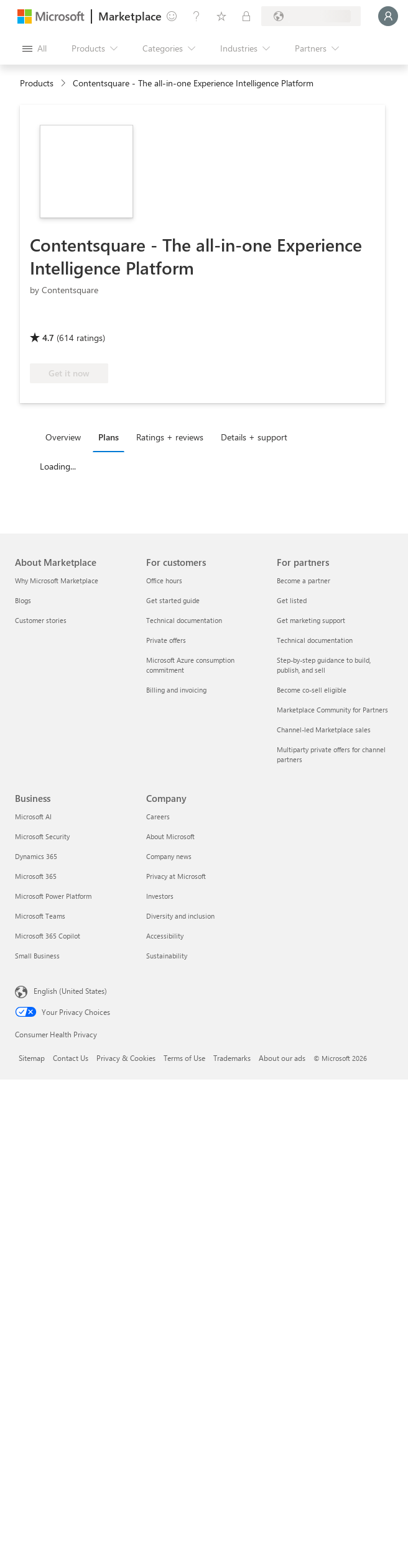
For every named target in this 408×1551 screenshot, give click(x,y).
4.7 (48, 337)
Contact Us (70, 1058)
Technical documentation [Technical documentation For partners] (315, 640)
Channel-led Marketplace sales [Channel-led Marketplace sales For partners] (324, 729)
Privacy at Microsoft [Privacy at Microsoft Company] (176, 876)
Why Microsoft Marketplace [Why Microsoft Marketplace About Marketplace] (56, 580)
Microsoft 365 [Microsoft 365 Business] (36, 876)
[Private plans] (246, 16)
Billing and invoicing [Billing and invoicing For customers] (176, 689)
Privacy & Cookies (125, 1058)
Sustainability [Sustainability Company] (166, 955)
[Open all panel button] (34, 48)
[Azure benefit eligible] (166, 320)
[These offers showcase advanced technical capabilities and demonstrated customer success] (71, 320)
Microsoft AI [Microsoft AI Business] (33, 816)
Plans (108, 437)
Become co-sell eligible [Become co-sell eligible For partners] (311, 689)
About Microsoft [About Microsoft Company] (170, 836)
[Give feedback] (172, 16)
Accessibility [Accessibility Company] (164, 935)
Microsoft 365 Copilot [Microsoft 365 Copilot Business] (47, 935)
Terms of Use (184, 1058)
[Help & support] (196, 16)
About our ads (282, 1058)
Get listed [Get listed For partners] (292, 600)
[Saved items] (221, 16)
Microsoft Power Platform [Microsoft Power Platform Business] (53, 896)
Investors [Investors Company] (160, 896)
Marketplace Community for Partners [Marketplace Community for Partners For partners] (332, 709)
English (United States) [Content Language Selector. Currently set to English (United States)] (70, 991)
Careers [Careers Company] (158, 816)
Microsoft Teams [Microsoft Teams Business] (40, 916)
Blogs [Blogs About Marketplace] (23, 600)
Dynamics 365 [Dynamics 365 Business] (36, 856)
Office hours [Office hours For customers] (164, 580)
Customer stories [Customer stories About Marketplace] (41, 620)
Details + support (254, 437)
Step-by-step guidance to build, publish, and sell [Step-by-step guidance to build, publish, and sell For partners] (324, 665)
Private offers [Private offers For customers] (166, 640)
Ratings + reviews (169, 437)
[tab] (66, 436)
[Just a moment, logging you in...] (388, 16)
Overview (63, 437)
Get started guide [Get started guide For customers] (173, 600)
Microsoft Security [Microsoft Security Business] (42, 836)
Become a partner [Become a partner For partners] (303, 580)
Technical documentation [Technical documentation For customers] (184, 620)
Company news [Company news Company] (169, 856)
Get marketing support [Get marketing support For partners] (311, 620)
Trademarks (232, 1058)
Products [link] (36, 83)
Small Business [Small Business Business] (37, 955)
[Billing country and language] (311, 16)
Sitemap (32, 1058)
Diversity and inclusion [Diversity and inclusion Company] (180, 916)
